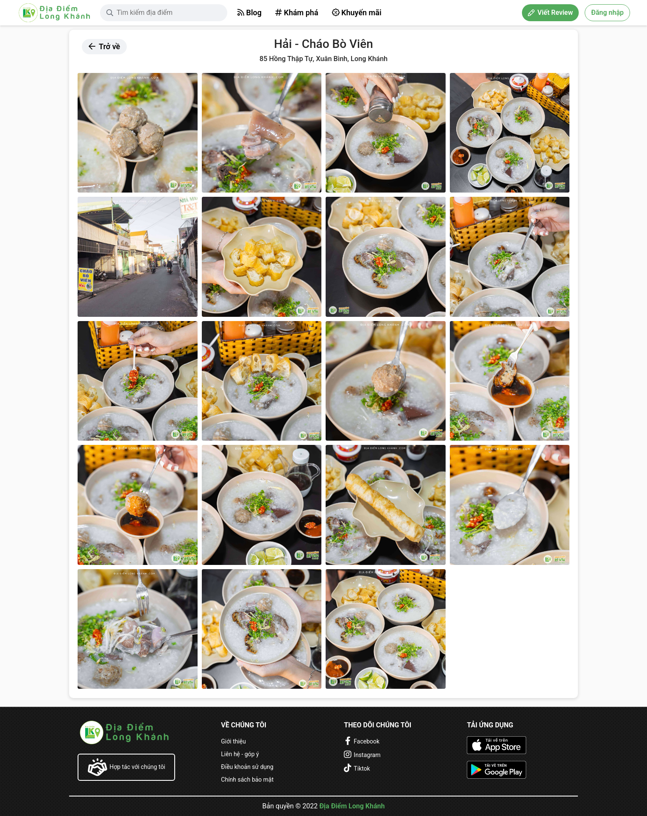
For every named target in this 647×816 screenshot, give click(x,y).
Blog (249, 12)
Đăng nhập (607, 12)
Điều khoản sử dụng (247, 766)
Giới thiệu (233, 741)
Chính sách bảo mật (247, 779)
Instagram (367, 755)
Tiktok (362, 768)
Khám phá (296, 12)
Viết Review (550, 12)
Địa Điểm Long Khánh (352, 806)
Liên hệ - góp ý (240, 754)
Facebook (366, 741)
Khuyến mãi (357, 12)
